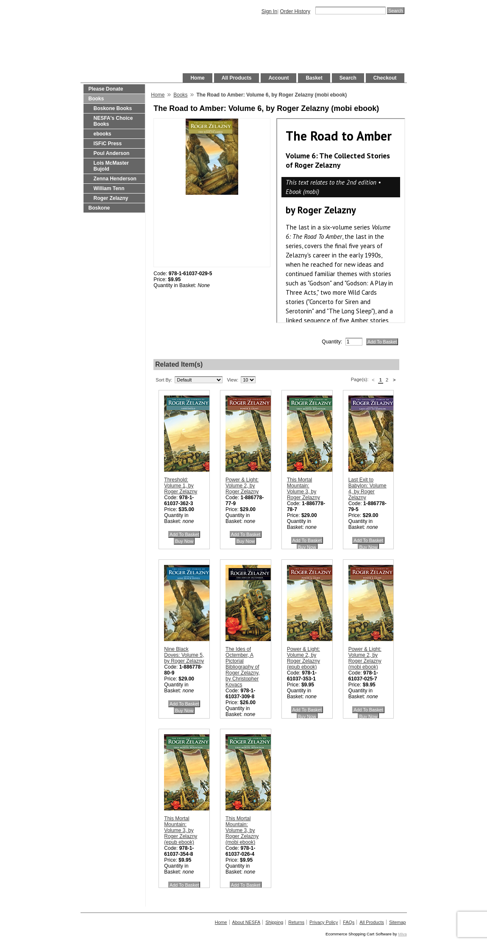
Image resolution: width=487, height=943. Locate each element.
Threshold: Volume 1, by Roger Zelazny (180, 486)
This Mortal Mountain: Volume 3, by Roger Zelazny (303, 489)
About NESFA (246, 922)
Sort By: (164, 379)
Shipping (274, 922)
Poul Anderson (112, 153)
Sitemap (397, 922)
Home (197, 78)
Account (278, 78)
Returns (296, 922)
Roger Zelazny (111, 198)
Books (96, 99)
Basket (314, 78)
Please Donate (106, 89)
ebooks (102, 134)
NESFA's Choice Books (113, 121)
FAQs (348, 922)
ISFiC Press (108, 144)
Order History (295, 11)
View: (232, 379)
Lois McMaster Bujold (111, 166)
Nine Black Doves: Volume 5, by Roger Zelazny (184, 655)
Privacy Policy (323, 922)
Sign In (269, 11)
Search (348, 78)
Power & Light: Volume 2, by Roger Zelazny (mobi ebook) (364, 658)
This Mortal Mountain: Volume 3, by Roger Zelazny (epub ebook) (180, 830)
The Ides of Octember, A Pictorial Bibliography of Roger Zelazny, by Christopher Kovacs (242, 667)
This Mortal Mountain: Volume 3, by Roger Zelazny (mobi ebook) (242, 830)
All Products (237, 78)
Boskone (99, 208)
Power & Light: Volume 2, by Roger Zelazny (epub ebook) (303, 658)
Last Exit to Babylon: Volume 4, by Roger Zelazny (367, 489)
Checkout (385, 78)
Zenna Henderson (115, 179)
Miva (402, 934)
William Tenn (109, 188)
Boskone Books (113, 108)
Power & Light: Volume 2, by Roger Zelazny (242, 486)
